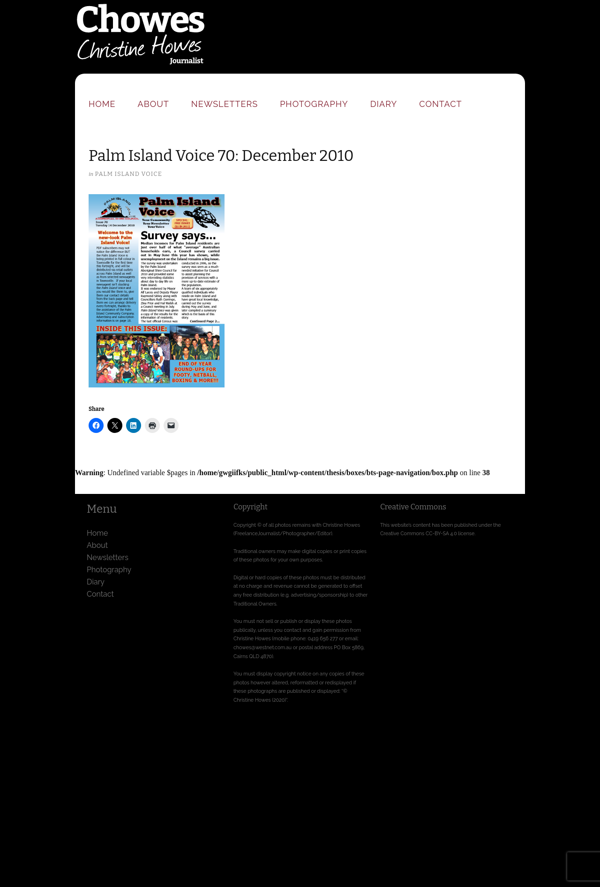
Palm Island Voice (128, 173)
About (153, 104)
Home (102, 104)
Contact (440, 104)
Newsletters (224, 104)
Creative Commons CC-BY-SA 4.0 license (427, 533)
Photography (314, 104)
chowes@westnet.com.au (262, 647)
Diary (383, 104)
